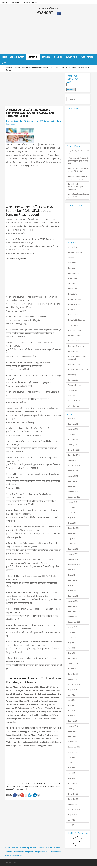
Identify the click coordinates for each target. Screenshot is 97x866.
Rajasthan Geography (76, 346)
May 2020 (71, 585)
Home (8, 67)
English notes (73, 278)
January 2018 (73, 726)
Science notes (73, 380)
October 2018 (73, 679)
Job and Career (73, 325)
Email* (77, 83)
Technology (72, 390)
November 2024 (73, 455)
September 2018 (74, 684)
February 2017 (73, 783)
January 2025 (73, 445)
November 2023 (73, 486)
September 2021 (74, 564)
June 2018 (71, 700)
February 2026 (73, 424)
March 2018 (72, 716)
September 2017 (74, 747)
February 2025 (73, 439)
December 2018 (73, 669)
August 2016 (72, 815)
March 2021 (72, 575)
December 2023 (73, 481)
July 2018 (71, 695)
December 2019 (73, 606)
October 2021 (73, 559)
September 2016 (74, 809)
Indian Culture (73, 294)
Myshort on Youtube (48, 8)
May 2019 (71, 643)
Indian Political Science (76, 320)
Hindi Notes (72, 289)
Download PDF (73, 273)
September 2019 (74, 622)
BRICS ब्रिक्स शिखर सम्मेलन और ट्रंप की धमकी (78, 195)
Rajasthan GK (73, 351)
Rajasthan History (74, 364)
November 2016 (73, 799)
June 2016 (71, 825)
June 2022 (71, 544)
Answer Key (72, 247)
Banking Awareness (75, 252)
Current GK (16, 67)
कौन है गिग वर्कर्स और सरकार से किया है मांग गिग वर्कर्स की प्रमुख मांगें (78, 161)
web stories (72, 395)
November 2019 (73, 611)
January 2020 (73, 601)
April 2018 (71, 710)
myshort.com (11, 862)
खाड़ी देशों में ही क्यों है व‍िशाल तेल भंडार (78, 152)
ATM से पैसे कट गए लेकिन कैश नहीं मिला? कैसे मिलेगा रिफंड (78, 170)
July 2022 (71, 538)
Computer (72, 257)
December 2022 (73, 528)
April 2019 (71, 648)
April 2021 (71, 570)
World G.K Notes (74, 401)
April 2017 (71, 773)
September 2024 (74, 465)
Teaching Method (74, 385)
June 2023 (71, 512)
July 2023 (71, 507)
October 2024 (73, 460)
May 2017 (71, 768)
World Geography (74, 406)
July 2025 (71, 434)
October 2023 (73, 491)
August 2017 (72, 752)
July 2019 (71, 632)
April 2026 (71, 419)
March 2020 (72, 590)
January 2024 (73, 476)
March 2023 (72, 523)
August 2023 (72, 502)
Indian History (73, 315)
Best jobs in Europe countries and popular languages (76, 186)
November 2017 (73, 736)
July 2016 (71, 820)
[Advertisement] (43, 35)
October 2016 (73, 804)
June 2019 (71, 637)
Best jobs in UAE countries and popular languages (78, 177)
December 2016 (73, 794)
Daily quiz (71, 268)
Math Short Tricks (74, 330)
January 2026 (73, 429)
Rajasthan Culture (74, 336)
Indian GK (71, 310)
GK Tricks (71, 283)
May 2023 (71, 518)
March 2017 (72, 778)
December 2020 (73, 580)
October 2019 (73, 617)
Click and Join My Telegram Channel (33, 680)
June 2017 (71, 762)
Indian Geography (74, 304)
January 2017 (73, 789)
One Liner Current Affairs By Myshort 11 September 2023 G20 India (33, 847)
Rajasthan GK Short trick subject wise (77, 357)
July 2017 (71, 757)
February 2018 (73, 721)
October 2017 (73, 742)
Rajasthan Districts (75, 341)
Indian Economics (74, 299)
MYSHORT (45, 12)
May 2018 (71, 705)
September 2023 (74, 497)
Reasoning (72, 375)
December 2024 (73, 450)
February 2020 (73, 596)
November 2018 (73, 674)
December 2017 (73, 731)
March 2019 (72, 653)
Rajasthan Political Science (78, 369)
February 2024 (73, 471)
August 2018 (72, 690)
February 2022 (73, 549)
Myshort (50, 121)
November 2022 (73, 533)
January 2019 (73, 663)
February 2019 (73, 658)
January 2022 (73, 554)
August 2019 (72, 627)
